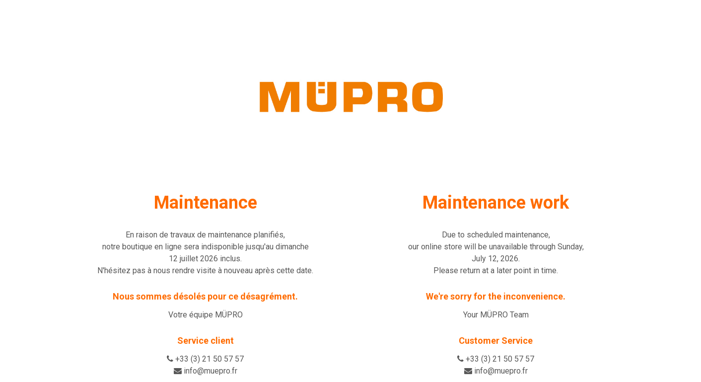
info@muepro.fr (210, 371)
